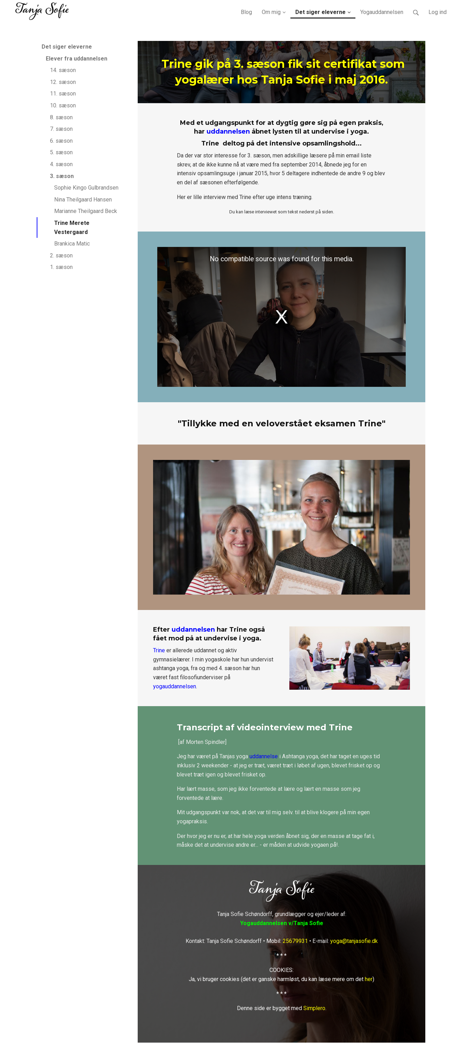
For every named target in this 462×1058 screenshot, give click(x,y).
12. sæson (63, 82)
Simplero (314, 1008)
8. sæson (61, 117)
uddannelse (264, 756)
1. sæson (61, 267)
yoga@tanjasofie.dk (354, 941)
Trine (159, 650)
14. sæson (63, 70)
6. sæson (61, 140)
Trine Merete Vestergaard (71, 227)
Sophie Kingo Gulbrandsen (86, 187)
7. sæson (61, 129)
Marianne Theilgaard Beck (85, 211)
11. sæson (63, 93)
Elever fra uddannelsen (76, 58)
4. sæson (61, 164)
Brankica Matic (72, 243)
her (369, 979)
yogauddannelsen (174, 686)
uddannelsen (228, 131)
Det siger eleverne (67, 46)
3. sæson (62, 176)
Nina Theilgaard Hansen (83, 199)
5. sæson (61, 152)
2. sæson (61, 255)
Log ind (437, 12)
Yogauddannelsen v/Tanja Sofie (281, 923)
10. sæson (63, 105)
